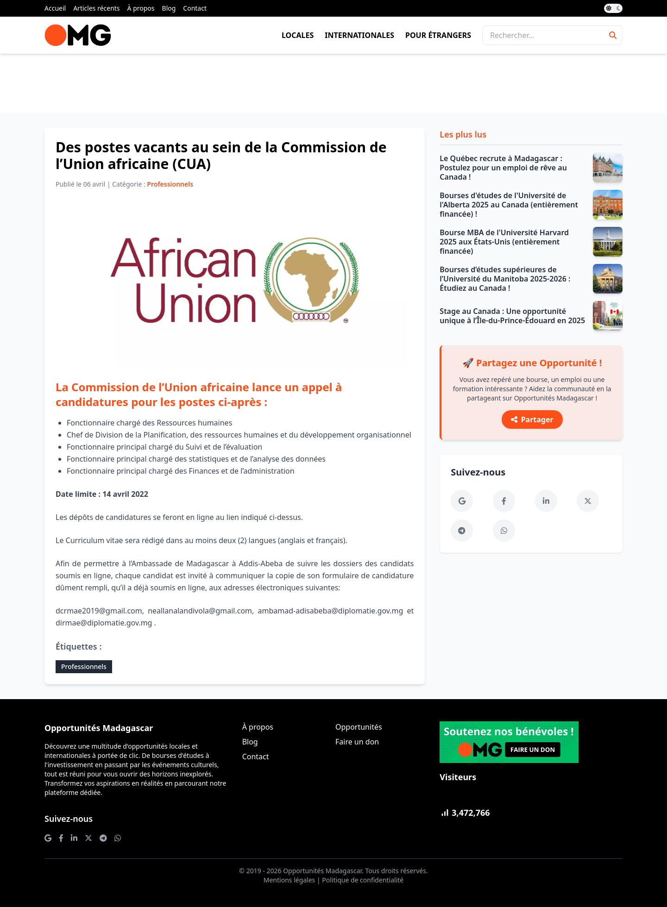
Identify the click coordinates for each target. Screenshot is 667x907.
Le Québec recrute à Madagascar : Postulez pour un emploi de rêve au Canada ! (503, 167)
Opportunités (358, 727)
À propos (141, 8)
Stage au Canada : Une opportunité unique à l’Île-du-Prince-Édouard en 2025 (512, 315)
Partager (532, 419)
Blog (169, 8)
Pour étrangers (438, 35)
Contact (195, 8)
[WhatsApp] (504, 530)
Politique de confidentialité (362, 880)
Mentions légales (289, 880)
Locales (298, 35)
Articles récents (96, 8)
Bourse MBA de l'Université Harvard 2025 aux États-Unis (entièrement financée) (504, 241)
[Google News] (462, 501)
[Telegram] (462, 530)
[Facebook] (504, 501)
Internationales (359, 35)
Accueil (55, 8)
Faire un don (357, 742)
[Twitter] (588, 501)
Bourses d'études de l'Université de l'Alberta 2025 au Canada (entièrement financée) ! (509, 204)
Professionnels (84, 666)
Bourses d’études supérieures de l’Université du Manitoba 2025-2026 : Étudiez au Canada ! (505, 278)
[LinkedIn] (546, 501)
